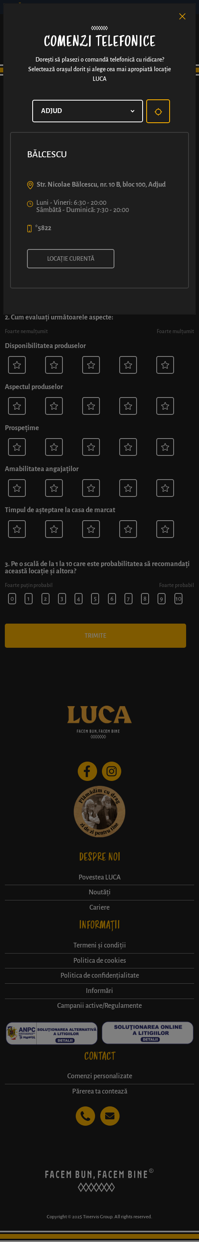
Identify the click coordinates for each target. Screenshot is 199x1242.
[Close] (182, 16)
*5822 (43, 228)
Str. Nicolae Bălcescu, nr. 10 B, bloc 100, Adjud (101, 184)
